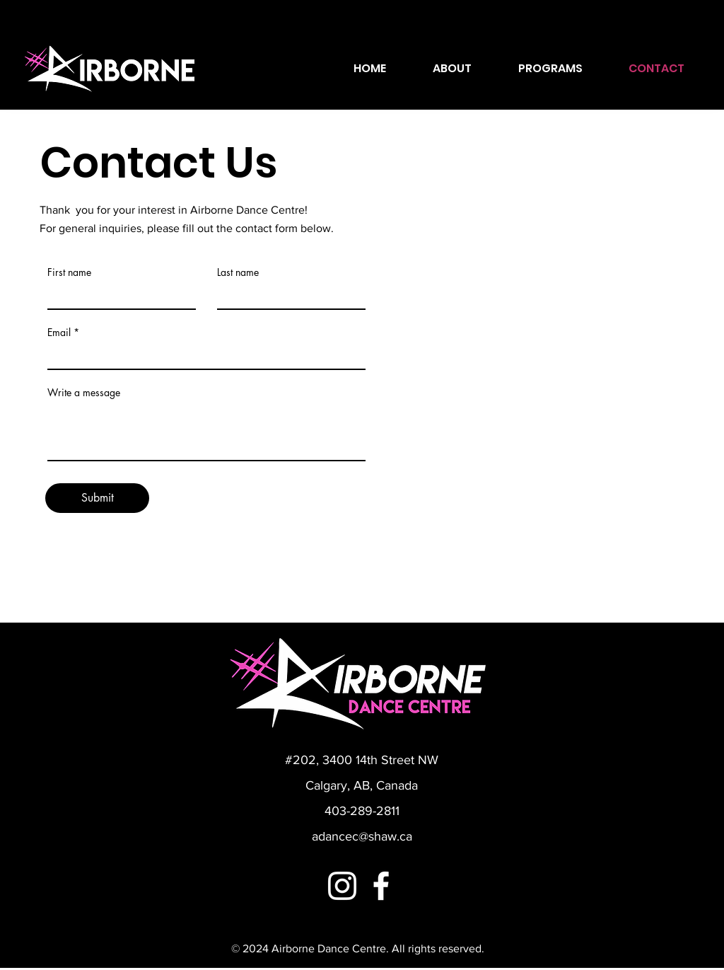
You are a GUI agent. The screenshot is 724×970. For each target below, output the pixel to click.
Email (59, 332)
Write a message (83, 393)
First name (69, 272)
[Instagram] (342, 886)
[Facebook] (381, 886)
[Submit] (97, 498)
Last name (238, 272)
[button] (550, 68)
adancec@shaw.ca (362, 836)
